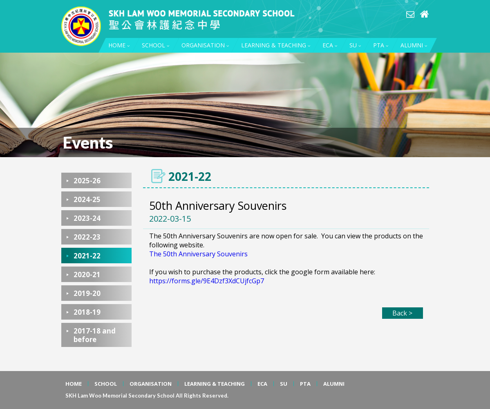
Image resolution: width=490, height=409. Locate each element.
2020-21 (87, 274)
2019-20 (87, 293)
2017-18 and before (95, 335)
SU (355, 45)
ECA (329, 45)
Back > (402, 313)
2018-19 (87, 312)
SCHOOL (155, 45)
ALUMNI (414, 45)
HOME (119, 45)
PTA (380, 45)
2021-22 (87, 255)
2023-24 (87, 218)
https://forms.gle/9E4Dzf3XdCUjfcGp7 (206, 280)
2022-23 (87, 237)
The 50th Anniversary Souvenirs (198, 253)
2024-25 (87, 199)
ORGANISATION (205, 45)
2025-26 (87, 180)
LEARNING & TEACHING (275, 45)
